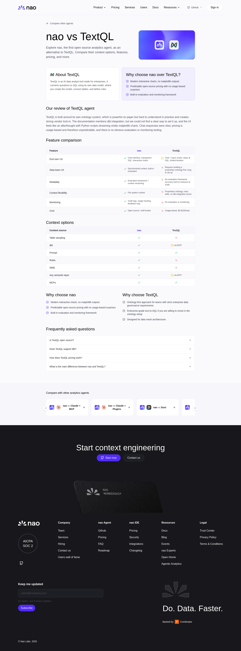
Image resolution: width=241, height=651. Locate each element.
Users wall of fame (69, 557)
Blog (164, 537)
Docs (156, 7)
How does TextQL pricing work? (120, 357)
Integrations (136, 543)
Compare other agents (59, 23)
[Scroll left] (45, 408)
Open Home (168, 557)
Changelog (135, 550)
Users (143, 7)
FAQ (100, 543)
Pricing (115, 7)
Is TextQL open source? (120, 340)
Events (165, 543)
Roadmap (104, 550)
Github (102, 530)
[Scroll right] (195, 408)
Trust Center (207, 530)
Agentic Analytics (171, 563)
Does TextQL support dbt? (120, 349)
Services (130, 7)
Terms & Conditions (211, 543)
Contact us (133, 457)
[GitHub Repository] (194, 7)
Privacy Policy (208, 537)
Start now (109, 458)
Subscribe (27, 608)
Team (61, 530)
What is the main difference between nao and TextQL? (120, 366)
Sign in (215, 7)
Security (134, 537)
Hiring (61, 543)
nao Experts (168, 550)
